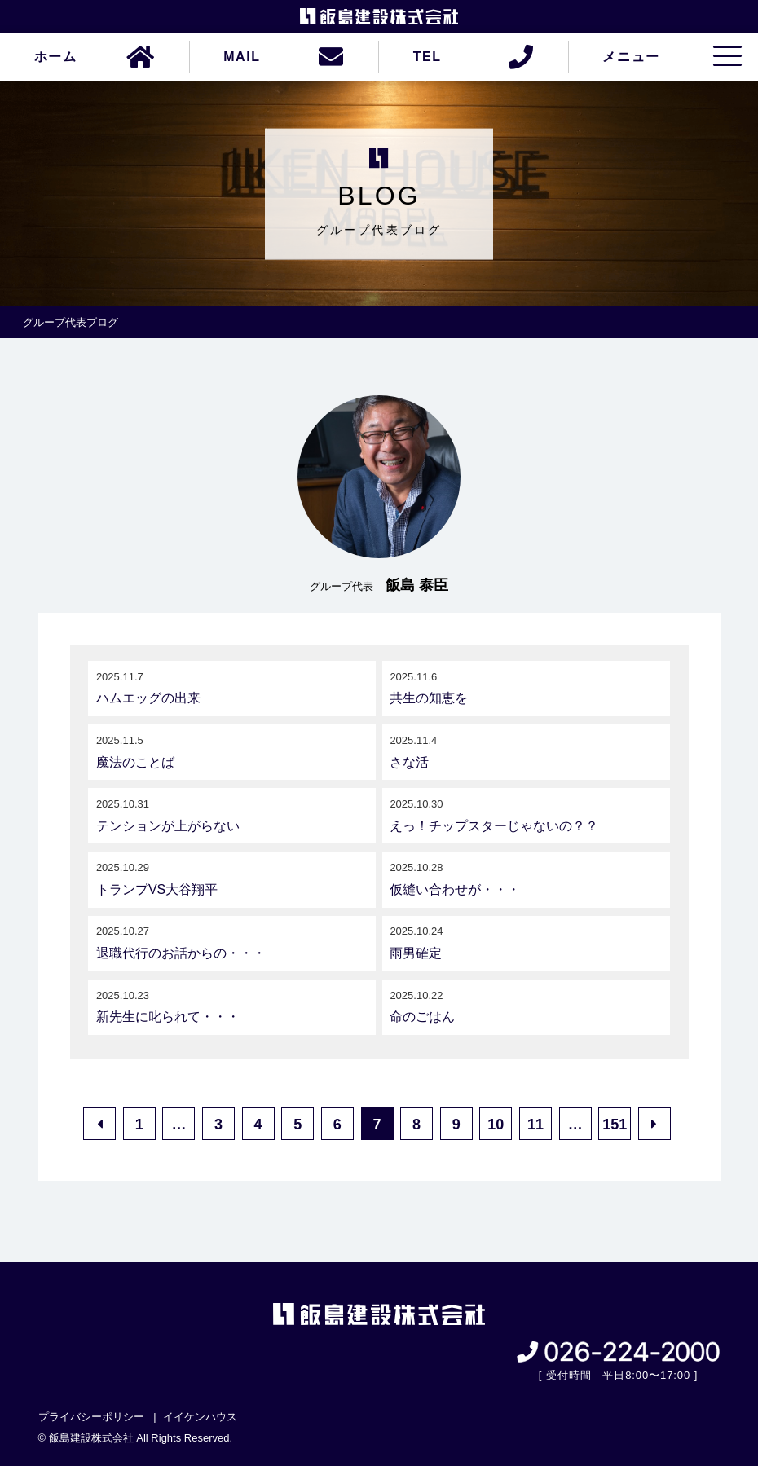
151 (614, 1124)
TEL (427, 57)
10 (495, 1124)
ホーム (55, 57)
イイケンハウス (200, 1417)
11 (535, 1124)
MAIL (242, 57)
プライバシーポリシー (91, 1417)
